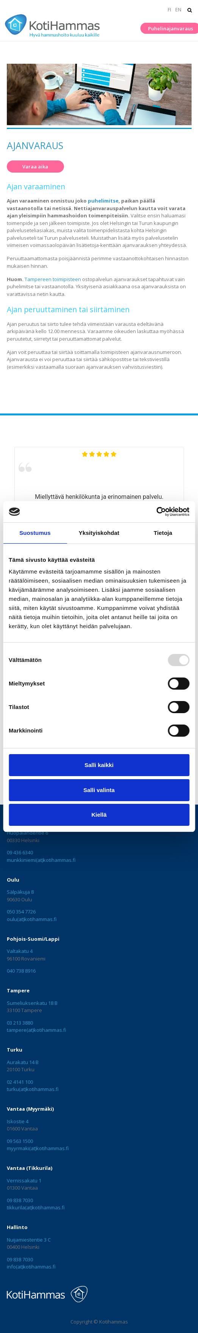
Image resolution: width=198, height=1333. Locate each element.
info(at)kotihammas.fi (31, 1266)
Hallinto (17, 1227)
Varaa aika (35, 166)
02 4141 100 (20, 1081)
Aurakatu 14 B (23, 1062)
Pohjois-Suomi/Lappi (33, 938)
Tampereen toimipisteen (53, 279)
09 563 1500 (20, 1141)
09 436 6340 (20, 852)
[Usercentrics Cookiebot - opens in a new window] (156, 512)
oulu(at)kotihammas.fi (32, 919)
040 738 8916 (21, 970)
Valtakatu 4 (20, 951)
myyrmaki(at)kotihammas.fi (38, 1148)
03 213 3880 (20, 1022)
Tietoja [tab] (163, 533)
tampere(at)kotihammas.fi (36, 1029)
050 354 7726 (21, 911)
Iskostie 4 (17, 1121)
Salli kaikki (99, 765)
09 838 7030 (20, 1200)
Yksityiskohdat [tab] (99, 533)
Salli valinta (99, 790)
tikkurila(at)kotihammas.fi (36, 1207)
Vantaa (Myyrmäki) (30, 1108)
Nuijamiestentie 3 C (29, 1239)
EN (178, 9)
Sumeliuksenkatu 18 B (32, 1003)
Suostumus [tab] (35, 533)
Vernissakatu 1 (24, 1180)
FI (169, 9)
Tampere (18, 990)
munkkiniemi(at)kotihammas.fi (41, 860)
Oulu (13, 879)
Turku (14, 1049)
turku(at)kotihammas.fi (33, 1089)
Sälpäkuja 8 (20, 891)
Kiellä (98, 814)
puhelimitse (103, 200)
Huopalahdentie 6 (27, 832)
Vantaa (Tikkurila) (29, 1168)
